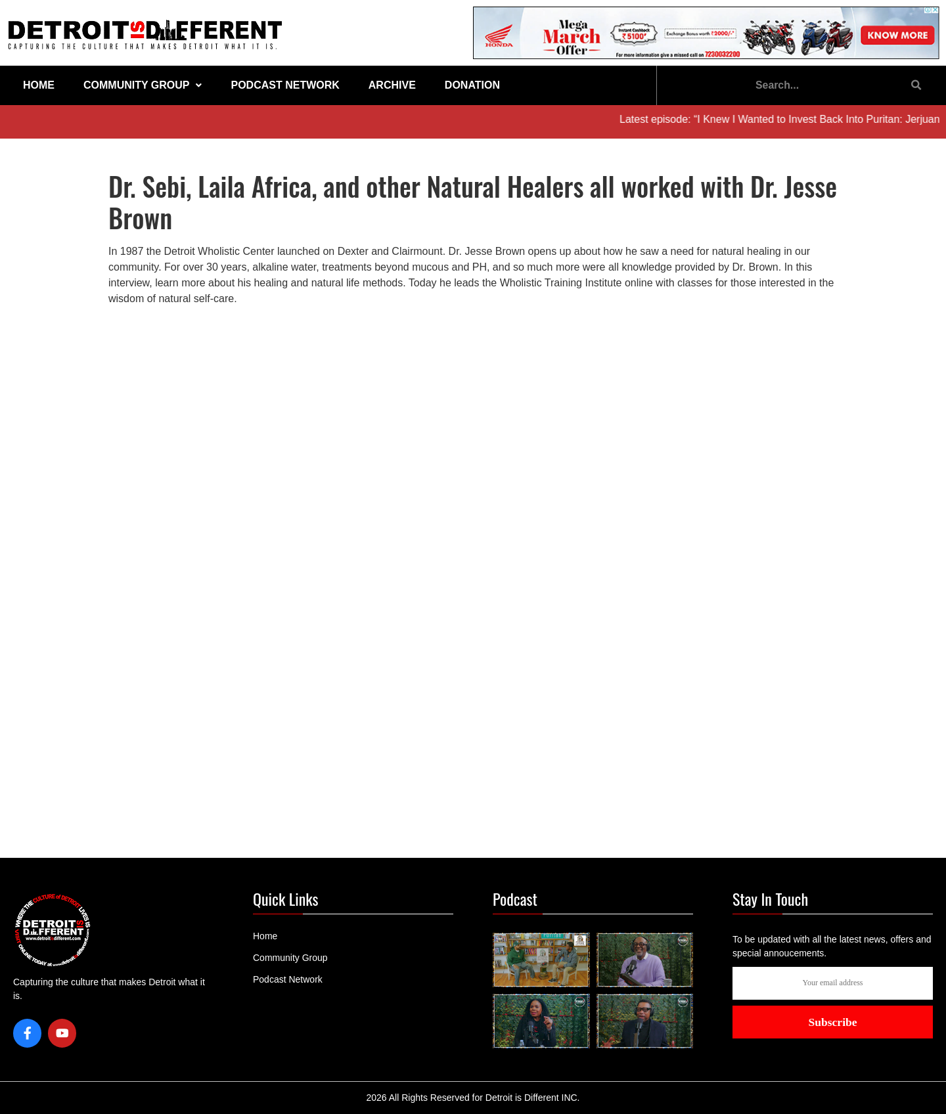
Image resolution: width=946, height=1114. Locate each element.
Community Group (142, 85)
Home (39, 85)
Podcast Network (285, 85)
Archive (392, 85)
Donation (472, 85)
